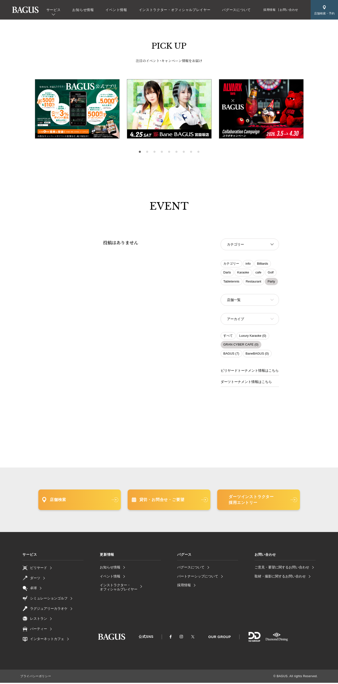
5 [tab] (169, 152)
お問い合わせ (289, 9)
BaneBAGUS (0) (257, 355)
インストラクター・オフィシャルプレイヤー (175, 10)
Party (271, 282)
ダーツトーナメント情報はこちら (246, 383)
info (248, 264)
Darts (227, 273)
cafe (258, 273)
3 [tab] (154, 152)
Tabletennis (231, 282)
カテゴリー (231, 264)
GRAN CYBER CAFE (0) (240, 346)
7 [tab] (183, 152)
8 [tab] (191, 152)
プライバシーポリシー (35, 677)
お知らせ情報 (83, 10)
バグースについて (236, 10)
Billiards (262, 264)
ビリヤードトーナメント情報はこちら (250, 372)
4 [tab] (161, 152)
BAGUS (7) (231, 355)
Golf (271, 273)
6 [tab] (176, 152)
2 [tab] (147, 152)
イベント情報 (116, 10)
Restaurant (253, 282)
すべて (228, 337)
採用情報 (269, 9)
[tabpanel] (169, 109)
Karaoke (243, 273)
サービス (53, 10)
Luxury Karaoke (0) (252, 337)
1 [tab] (139, 152)
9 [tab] (198, 152)
